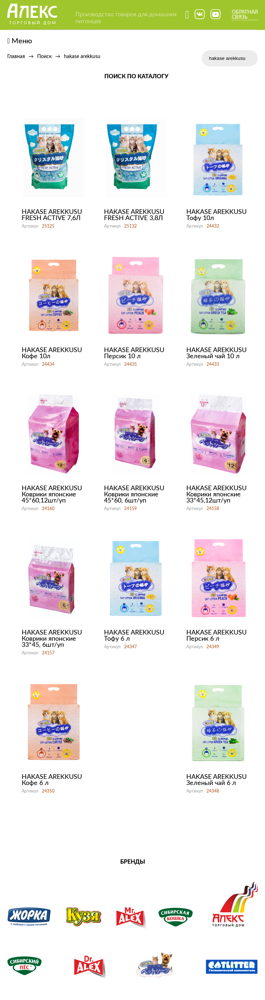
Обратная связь (245, 15)
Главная (16, 56)
